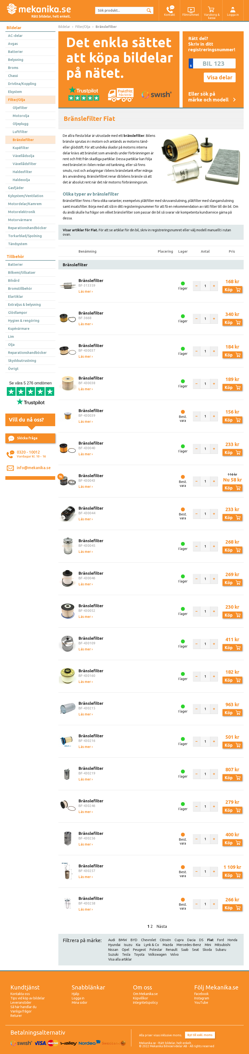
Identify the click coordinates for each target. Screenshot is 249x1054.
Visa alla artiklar (120, 959)
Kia (138, 945)
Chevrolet (148, 940)
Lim (11, 337)
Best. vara (183, 419)
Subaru (220, 950)
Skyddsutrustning (22, 361)
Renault (172, 950)
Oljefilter (20, 108)
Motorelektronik (21, 212)
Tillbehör (15, 256)
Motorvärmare (20, 220)
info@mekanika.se (34, 467)
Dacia (191, 940)
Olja (11, 345)
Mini (208, 945)
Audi (111, 940)
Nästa (162, 926)
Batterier (15, 52)
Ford (220, 940)
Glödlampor (17, 313)
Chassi (13, 76)
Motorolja (21, 116)
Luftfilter (20, 132)
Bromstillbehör (20, 288)
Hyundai (114, 945)
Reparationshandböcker (27, 228)
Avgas (13, 44)
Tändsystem (17, 244)
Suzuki (113, 954)
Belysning (15, 60)
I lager (182, 288)
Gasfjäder (16, 188)
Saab (184, 950)
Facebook (201, 994)
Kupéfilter (21, 148)
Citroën (165, 940)
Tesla (126, 954)
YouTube (201, 1002)
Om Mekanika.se (145, 994)
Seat (195, 950)
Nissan (113, 950)
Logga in (78, 998)
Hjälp (75, 994)
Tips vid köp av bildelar (27, 998)
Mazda (168, 945)
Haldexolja (21, 180)
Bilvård (13, 280)
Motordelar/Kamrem (25, 204)
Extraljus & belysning (24, 305)
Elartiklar (15, 297)
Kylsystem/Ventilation (25, 196)
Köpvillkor (140, 998)
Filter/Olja (16, 100)
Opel (125, 950)
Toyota (139, 954)
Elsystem (15, 92)
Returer (16, 1016)
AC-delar (15, 36)
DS (201, 940)
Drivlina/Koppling (22, 84)
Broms (13, 68)
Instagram (201, 998)
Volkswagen (157, 954)
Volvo (174, 954)
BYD (134, 940)
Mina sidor (79, 1002)
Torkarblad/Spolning (25, 236)
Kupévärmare (18, 329)
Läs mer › (86, 291)
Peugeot (139, 950)
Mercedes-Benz (189, 945)
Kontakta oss (20, 994)
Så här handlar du (23, 1007)
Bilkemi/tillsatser (22, 272)
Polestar (156, 950)
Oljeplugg (20, 124)
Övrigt (13, 369)
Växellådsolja (23, 156)
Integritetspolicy (145, 1002)
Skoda (207, 950)
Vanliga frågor (21, 1011)
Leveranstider (20, 1002)
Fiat (210, 940)
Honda (232, 940)
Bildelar (14, 27)
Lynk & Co (151, 945)
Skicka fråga (22, 438)
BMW (123, 940)
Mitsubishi (222, 945)
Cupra (179, 940)
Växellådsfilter (24, 164)
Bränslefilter (23, 140)
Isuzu (128, 945)
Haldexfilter (22, 172)
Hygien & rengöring (23, 321)
